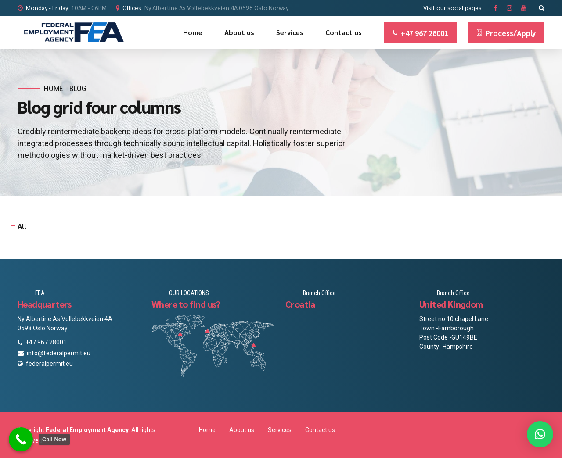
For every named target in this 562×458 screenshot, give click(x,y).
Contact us (343, 32)
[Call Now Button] (21, 439)
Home (192, 32)
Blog (77, 88)
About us (239, 32)
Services (289, 32)
